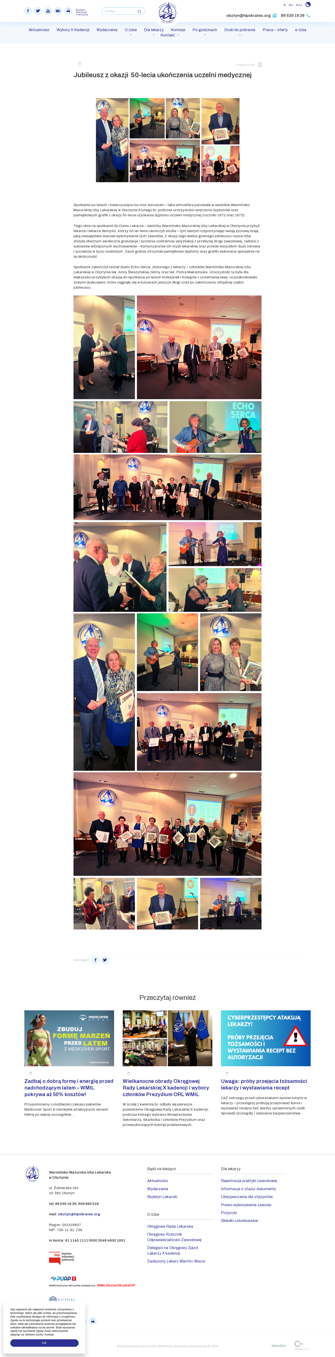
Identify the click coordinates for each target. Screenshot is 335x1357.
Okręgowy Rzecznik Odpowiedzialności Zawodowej (174, 1236)
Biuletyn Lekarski (162, 1196)
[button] (55, 1334)
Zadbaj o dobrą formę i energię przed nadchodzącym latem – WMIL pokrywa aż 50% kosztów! (68, 1087)
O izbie (131, 30)
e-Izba (300, 30)
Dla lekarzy (154, 30)
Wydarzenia (107, 30)
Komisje (178, 30)
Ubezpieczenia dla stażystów (247, 1196)
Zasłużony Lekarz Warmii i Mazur (176, 1260)
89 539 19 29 (296, 15)
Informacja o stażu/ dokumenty (248, 1188)
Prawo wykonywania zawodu (246, 1204)
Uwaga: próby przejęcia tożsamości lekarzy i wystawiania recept (264, 1084)
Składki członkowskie (239, 1220)
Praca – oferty (275, 30)
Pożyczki (229, 1212)
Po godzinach (204, 30)
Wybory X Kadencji (73, 30)
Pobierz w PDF (249, 64)
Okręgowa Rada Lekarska (170, 1225)
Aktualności (39, 30)
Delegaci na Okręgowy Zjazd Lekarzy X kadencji (172, 1249)
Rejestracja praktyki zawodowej (249, 1180)
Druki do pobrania (239, 30)
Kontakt (167, 36)
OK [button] (44, 1343)
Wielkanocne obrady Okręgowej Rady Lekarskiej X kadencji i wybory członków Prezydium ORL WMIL (166, 1087)
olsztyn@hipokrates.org (251, 15)
